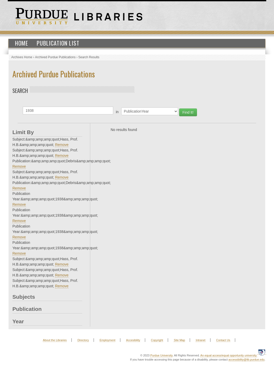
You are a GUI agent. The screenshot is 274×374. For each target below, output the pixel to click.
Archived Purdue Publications (55, 57)
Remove (61, 145)
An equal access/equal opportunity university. (228, 355)
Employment (107, 340)
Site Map (179, 340)
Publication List (58, 43)
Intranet (200, 340)
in (117, 112)
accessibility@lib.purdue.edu (247, 359)
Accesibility (133, 340)
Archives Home (21, 57)
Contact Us (223, 340)
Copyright (157, 340)
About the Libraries (55, 340)
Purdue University (161, 355)
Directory (83, 340)
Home (21, 43)
